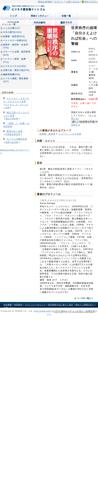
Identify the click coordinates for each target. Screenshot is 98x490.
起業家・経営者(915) (14, 36)
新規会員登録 (45, 2)
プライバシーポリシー (35, 305)
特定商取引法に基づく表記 (60, 305)
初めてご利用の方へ (84, 305)
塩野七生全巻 (11, 142)
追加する (75, 125)
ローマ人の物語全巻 (17, 139)
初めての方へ (91, 2)
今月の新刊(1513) (12, 32)
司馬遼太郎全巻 (12, 134)
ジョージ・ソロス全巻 (69, 134)
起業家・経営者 (47, 134)
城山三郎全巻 (11, 118)
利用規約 (18, 305)
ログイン (59, 2)
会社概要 (8, 305)
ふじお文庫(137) (11, 28)
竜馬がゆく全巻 (15, 131)
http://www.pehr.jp (44, 311)
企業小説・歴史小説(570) (16, 70)
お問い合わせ (73, 2)
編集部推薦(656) (11, 74)
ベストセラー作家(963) (15, 40)
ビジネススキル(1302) (14, 66)
